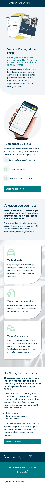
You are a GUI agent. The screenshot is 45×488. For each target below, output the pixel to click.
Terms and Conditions (10, 481)
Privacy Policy (20, 481)
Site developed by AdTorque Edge (13, 487)
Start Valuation (15, 188)
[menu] (40, 3)
